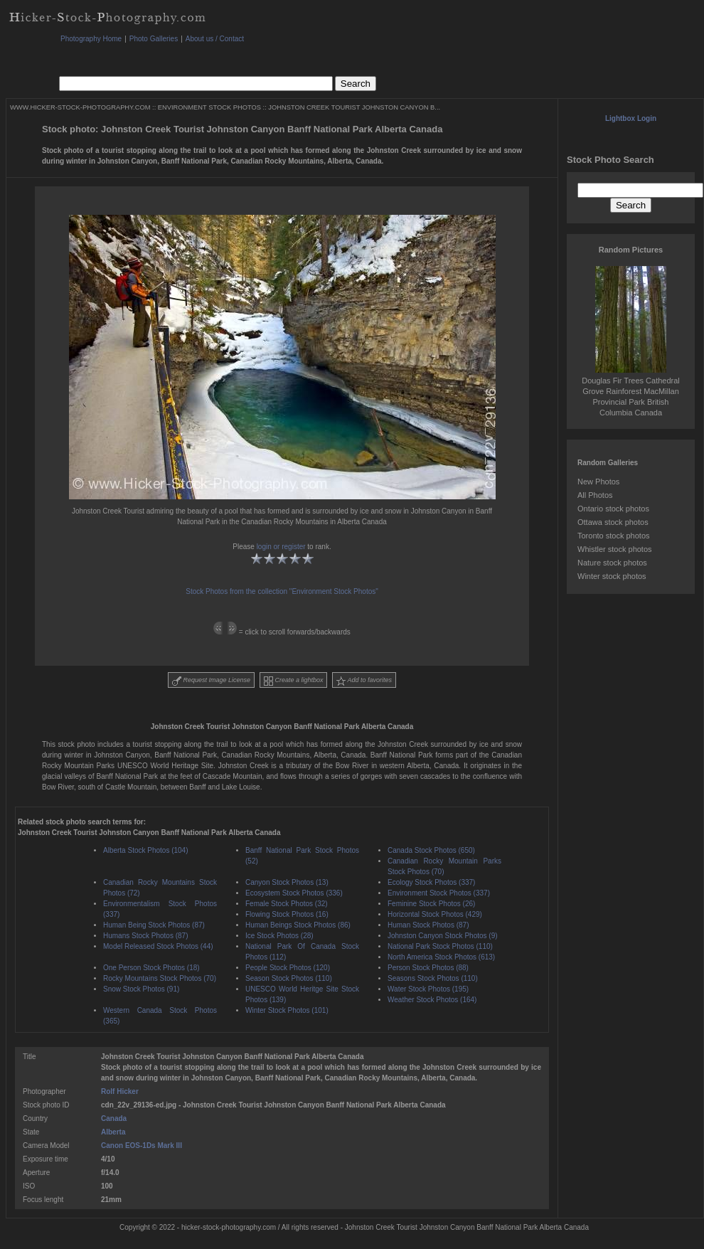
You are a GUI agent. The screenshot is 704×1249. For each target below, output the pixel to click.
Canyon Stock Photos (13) (287, 882)
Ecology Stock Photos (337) (431, 882)
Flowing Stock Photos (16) (287, 914)
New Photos (598, 481)
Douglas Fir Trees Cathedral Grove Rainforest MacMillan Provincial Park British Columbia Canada (631, 391)
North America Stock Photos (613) (441, 957)
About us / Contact (215, 39)
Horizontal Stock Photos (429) (435, 914)
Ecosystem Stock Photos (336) (294, 893)
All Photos (595, 495)
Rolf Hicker (120, 1091)
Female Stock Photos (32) (286, 904)
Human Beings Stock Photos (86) (298, 925)
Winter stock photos (611, 576)
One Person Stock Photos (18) (151, 968)
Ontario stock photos (613, 508)
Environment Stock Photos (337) (439, 893)
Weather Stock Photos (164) (432, 1000)
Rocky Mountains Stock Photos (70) (159, 978)
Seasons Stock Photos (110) (433, 978)
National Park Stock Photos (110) (440, 946)
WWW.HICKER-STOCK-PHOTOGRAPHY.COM (80, 107)
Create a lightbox (294, 681)
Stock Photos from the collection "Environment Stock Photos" (282, 591)
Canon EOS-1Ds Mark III (141, 1145)
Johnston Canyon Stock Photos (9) (443, 936)
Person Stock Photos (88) (428, 968)
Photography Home (91, 39)
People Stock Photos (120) (287, 968)
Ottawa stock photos (613, 522)
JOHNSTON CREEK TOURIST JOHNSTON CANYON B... (354, 107)
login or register (281, 547)
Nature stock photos (612, 562)
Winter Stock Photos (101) (287, 1010)
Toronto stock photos (613, 535)
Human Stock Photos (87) (428, 925)
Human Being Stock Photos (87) (154, 925)
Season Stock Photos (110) (288, 978)
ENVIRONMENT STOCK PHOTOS (209, 107)
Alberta (113, 1132)
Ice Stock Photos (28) (279, 936)
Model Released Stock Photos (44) (158, 946)
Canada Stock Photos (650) (431, 850)
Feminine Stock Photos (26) (431, 904)
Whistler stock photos (614, 549)
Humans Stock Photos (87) (145, 936)
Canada (114, 1118)
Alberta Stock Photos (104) (145, 850)
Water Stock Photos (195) (428, 989)
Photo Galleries (153, 39)
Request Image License (211, 681)
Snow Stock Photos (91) (141, 989)
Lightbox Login (630, 118)
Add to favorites (364, 681)
